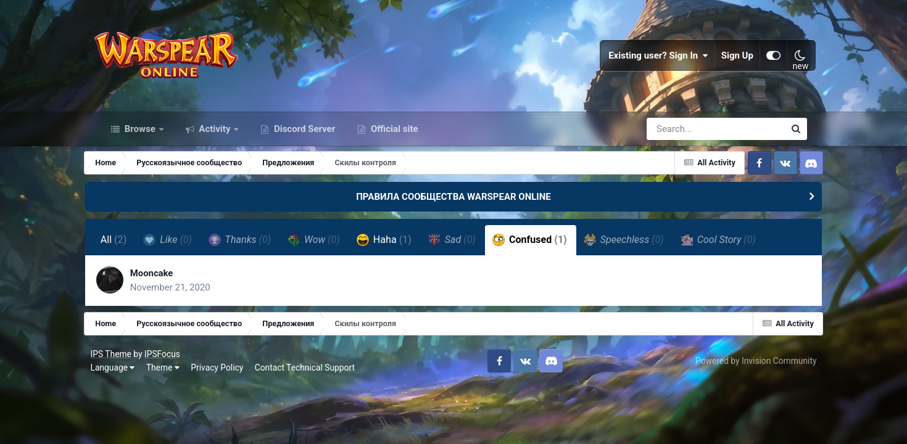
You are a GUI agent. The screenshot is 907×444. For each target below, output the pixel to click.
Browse (140, 140)
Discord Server (303, 140)
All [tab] (128, 252)
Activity (215, 140)
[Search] (680, 141)
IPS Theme (120, 369)
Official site (393, 140)
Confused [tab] (544, 251)
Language (122, 382)
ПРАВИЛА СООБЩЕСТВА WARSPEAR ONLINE (453, 208)
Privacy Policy (227, 382)
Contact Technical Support (314, 382)
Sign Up (729, 61)
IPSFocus (171, 369)
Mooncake (169, 286)
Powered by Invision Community (746, 375)
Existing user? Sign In (650, 62)
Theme (172, 382)
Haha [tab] (398, 251)
